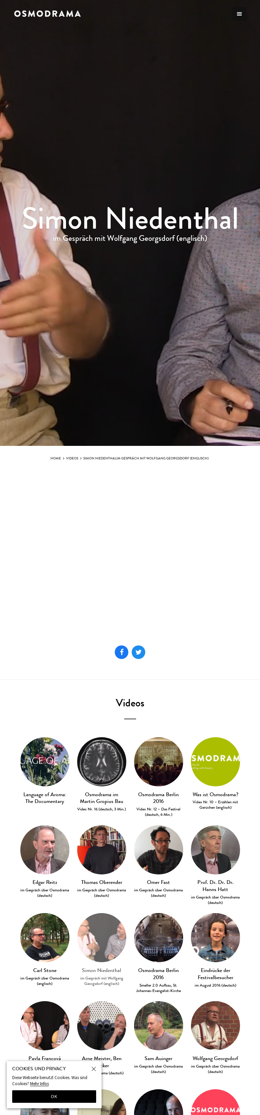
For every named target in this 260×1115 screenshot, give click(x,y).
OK (54, 1096)
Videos (72, 458)
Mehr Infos (39, 1084)
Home (55, 458)
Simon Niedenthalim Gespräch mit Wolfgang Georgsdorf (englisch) (146, 458)
